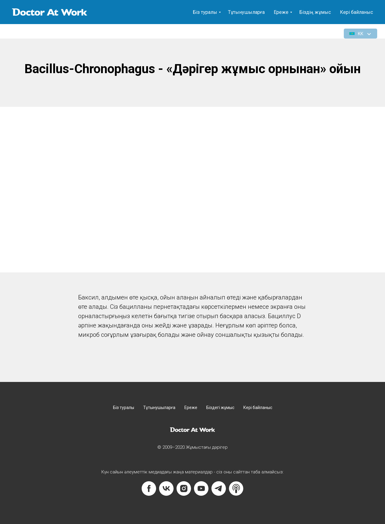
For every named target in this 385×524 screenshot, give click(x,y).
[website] (236, 488)
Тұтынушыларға (246, 12)
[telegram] (218, 488)
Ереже (281, 12)
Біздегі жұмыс (220, 407)
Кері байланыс (356, 12)
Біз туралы (205, 12)
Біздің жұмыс (315, 12)
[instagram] (184, 488)
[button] (360, 34)
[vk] (166, 488)
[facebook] (149, 488)
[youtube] (201, 488)
